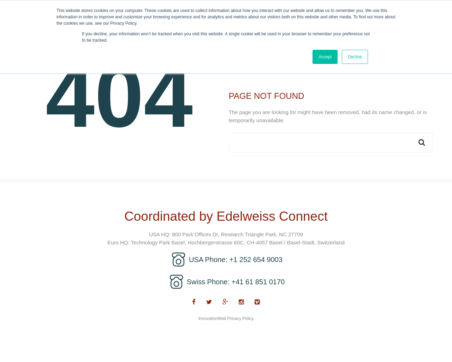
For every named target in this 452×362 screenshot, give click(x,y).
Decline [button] (355, 56)
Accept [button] (325, 56)
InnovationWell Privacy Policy (226, 318)
